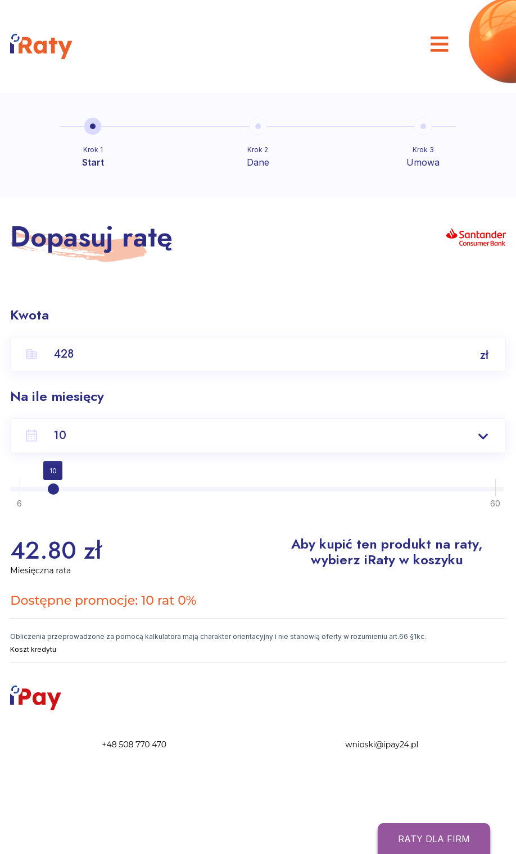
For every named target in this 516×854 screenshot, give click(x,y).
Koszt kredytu (33, 649)
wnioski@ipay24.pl (381, 744)
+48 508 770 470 (134, 744)
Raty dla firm (434, 838)
